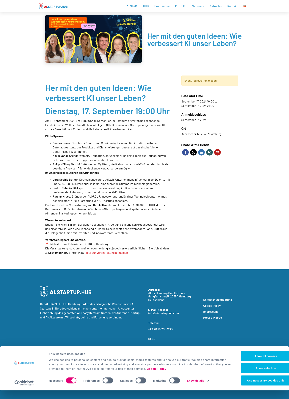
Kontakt (232, 6)
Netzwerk (198, 6)
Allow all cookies (258, 364)
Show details (195, 389)
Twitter (193, 152)
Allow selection (258, 377)
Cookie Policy (187, 377)
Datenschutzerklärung (217, 299)
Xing (209, 152)
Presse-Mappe (212, 317)
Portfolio (180, 6)
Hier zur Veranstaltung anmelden (107, 252)
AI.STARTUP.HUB (138, 6)
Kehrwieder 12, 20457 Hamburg (201, 134)
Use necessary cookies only (258, 389)
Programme (161, 6)
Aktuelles (216, 6)
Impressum (210, 311)
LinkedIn (201, 152)
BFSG (151, 338)
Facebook (185, 152)
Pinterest (217, 152)
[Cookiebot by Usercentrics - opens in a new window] (24, 392)
